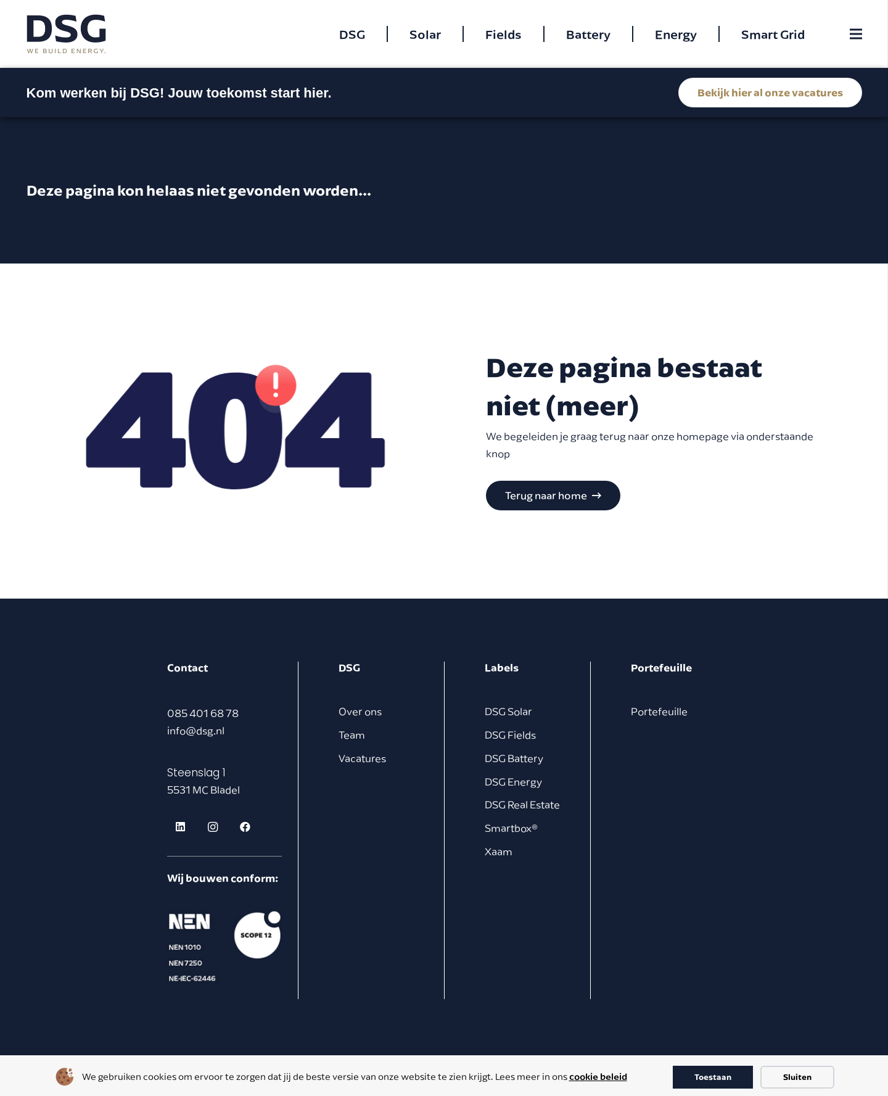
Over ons (360, 711)
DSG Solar (508, 711)
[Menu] (855, 34)
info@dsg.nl (195, 730)
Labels (502, 668)
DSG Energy (513, 782)
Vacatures (362, 758)
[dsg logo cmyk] (66, 34)
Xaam (498, 851)
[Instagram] (213, 827)
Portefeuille (659, 711)
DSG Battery (514, 758)
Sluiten (797, 1077)
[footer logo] (224, 946)
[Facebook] (245, 827)
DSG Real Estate (522, 805)
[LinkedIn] (180, 827)
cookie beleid (598, 1076)
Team (352, 735)
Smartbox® (511, 828)
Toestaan (712, 1077)
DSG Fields (510, 735)
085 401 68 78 (203, 713)
